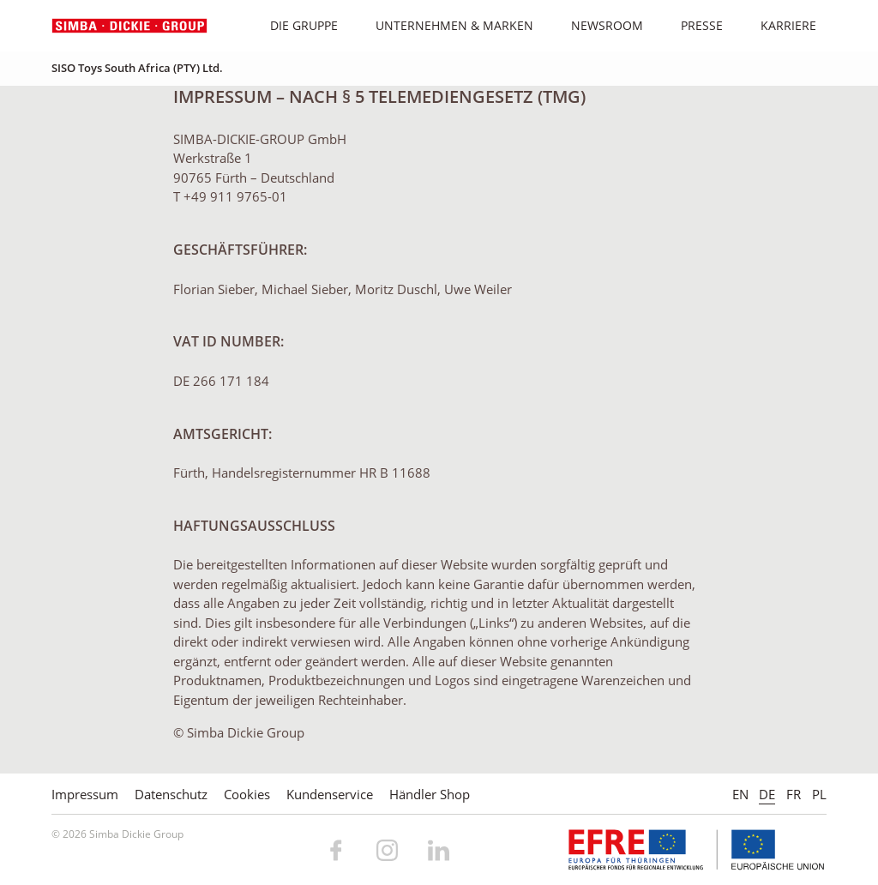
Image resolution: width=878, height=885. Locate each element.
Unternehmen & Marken (445, 25)
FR (793, 794)
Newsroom (598, 25)
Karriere (779, 25)
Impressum (84, 794)
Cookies (247, 794)
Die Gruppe (295, 25)
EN (740, 794)
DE (767, 794)
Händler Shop (429, 794)
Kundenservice (329, 794)
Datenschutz (171, 794)
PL (819, 794)
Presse (693, 25)
